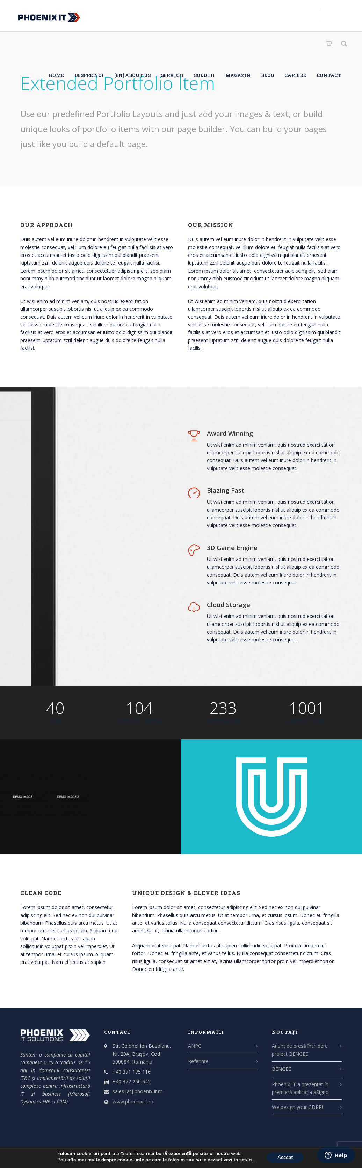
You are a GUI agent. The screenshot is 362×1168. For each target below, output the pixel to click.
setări (245, 1160)
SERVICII (172, 75)
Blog (267, 75)
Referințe (198, 1061)
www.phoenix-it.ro (133, 1101)
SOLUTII (204, 75)
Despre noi (89, 75)
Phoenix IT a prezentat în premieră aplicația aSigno (300, 1088)
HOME (56, 75)
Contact (329, 75)
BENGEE (281, 1069)
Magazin (238, 75)
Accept (285, 1157)
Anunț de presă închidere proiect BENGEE (300, 1050)
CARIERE (295, 75)
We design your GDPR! (297, 1107)
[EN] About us (132, 75)
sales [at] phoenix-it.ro (138, 1091)
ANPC (194, 1046)
